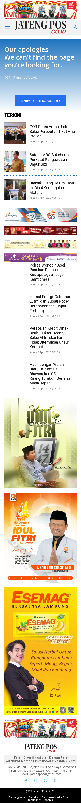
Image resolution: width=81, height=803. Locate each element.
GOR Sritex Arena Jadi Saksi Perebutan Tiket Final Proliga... (53, 131)
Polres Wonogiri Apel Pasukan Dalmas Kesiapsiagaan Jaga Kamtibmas (47, 272)
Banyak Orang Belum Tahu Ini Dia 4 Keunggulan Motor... (52, 188)
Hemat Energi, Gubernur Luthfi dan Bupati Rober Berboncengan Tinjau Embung (50, 303)
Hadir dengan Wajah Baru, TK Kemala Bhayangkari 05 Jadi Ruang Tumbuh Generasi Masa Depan (51, 373)
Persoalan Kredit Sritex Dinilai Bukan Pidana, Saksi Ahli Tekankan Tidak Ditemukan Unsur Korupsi (49, 337)
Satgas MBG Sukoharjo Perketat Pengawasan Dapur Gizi (49, 159)
